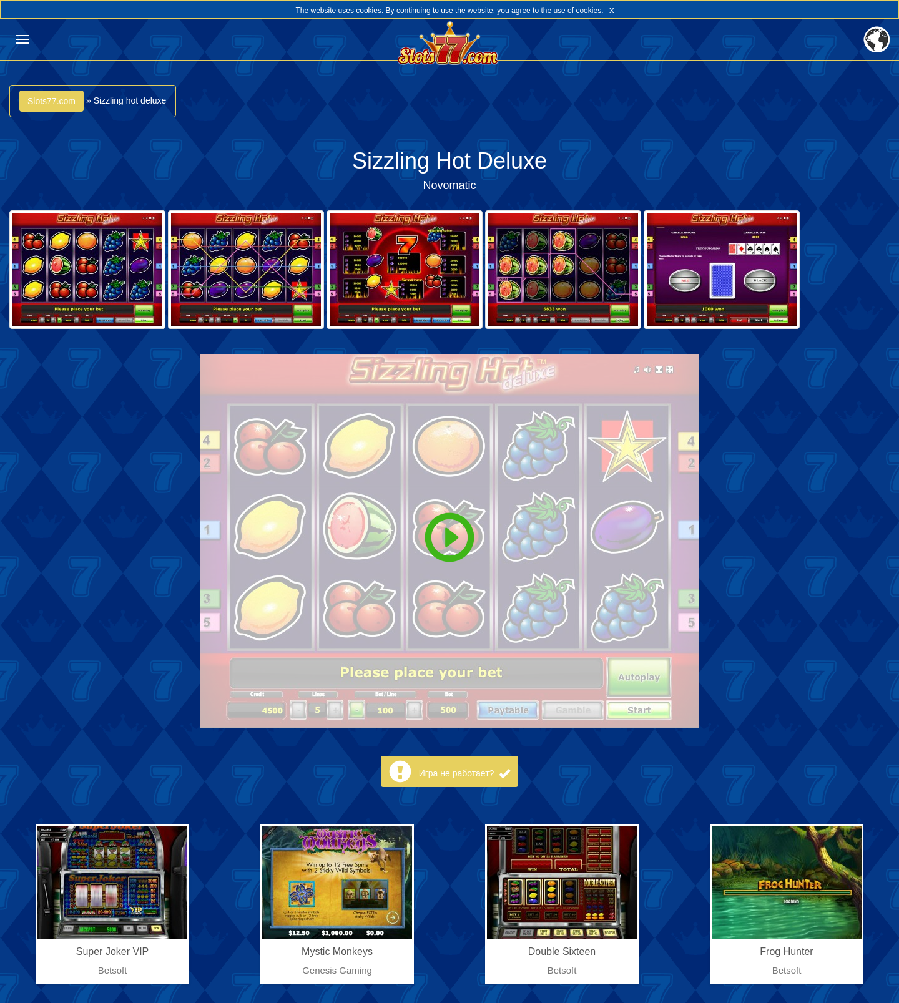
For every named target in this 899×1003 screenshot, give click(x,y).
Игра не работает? (465, 773)
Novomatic (449, 185)
